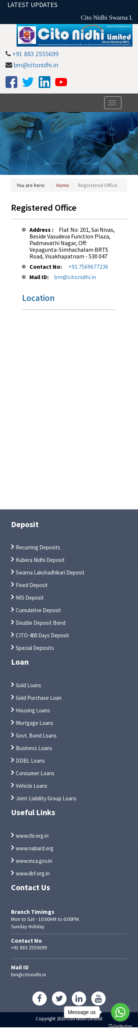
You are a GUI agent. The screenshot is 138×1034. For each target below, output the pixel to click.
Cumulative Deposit (38, 610)
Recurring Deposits (38, 547)
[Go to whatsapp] (120, 1012)
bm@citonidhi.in (36, 65)
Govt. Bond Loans (36, 735)
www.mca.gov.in (34, 860)
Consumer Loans (35, 773)
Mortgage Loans (34, 722)
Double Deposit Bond (41, 622)
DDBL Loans (30, 760)
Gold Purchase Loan (38, 697)
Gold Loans (28, 685)
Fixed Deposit (32, 585)
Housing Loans (33, 710)
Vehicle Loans (31, 785)
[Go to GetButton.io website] (120, 1026)
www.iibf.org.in (33, 873)
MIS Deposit (30, 597)
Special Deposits (35, 647)
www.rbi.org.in (32, 835)
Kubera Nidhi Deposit (40, 559)
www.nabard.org (34, 848)
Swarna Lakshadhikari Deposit (50, 572)
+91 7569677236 (88, 266)
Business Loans (34, 748)
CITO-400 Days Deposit (42, 635)
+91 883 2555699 (35, 54)
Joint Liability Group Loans (46, 798)
